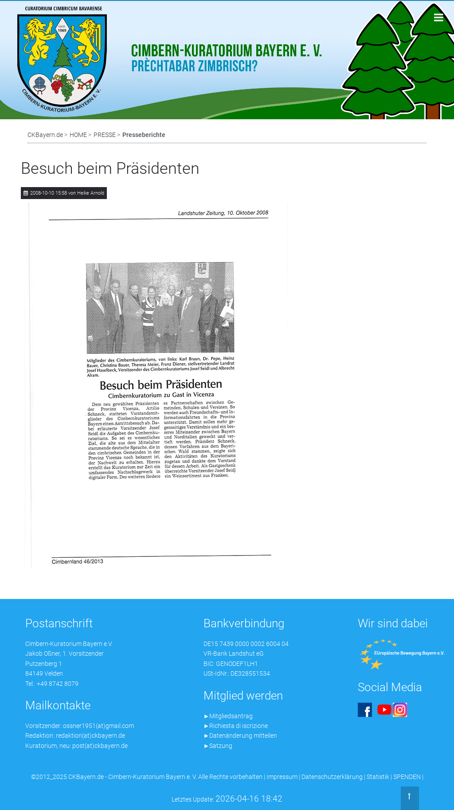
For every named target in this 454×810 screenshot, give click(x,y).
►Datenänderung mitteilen (241, 735)
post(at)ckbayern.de (100, 745)
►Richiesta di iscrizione (236, 725)
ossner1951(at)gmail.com (98, 725)
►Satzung (218, 745)
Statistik (378, 776)
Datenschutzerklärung (332, 776)
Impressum (281, 776)
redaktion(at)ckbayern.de (90, 735)
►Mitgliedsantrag (228, 716)
